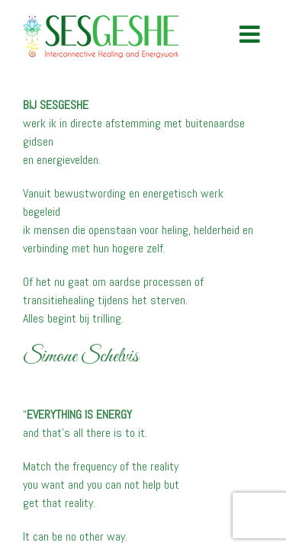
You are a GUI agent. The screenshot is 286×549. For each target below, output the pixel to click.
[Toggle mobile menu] (251, 34)
